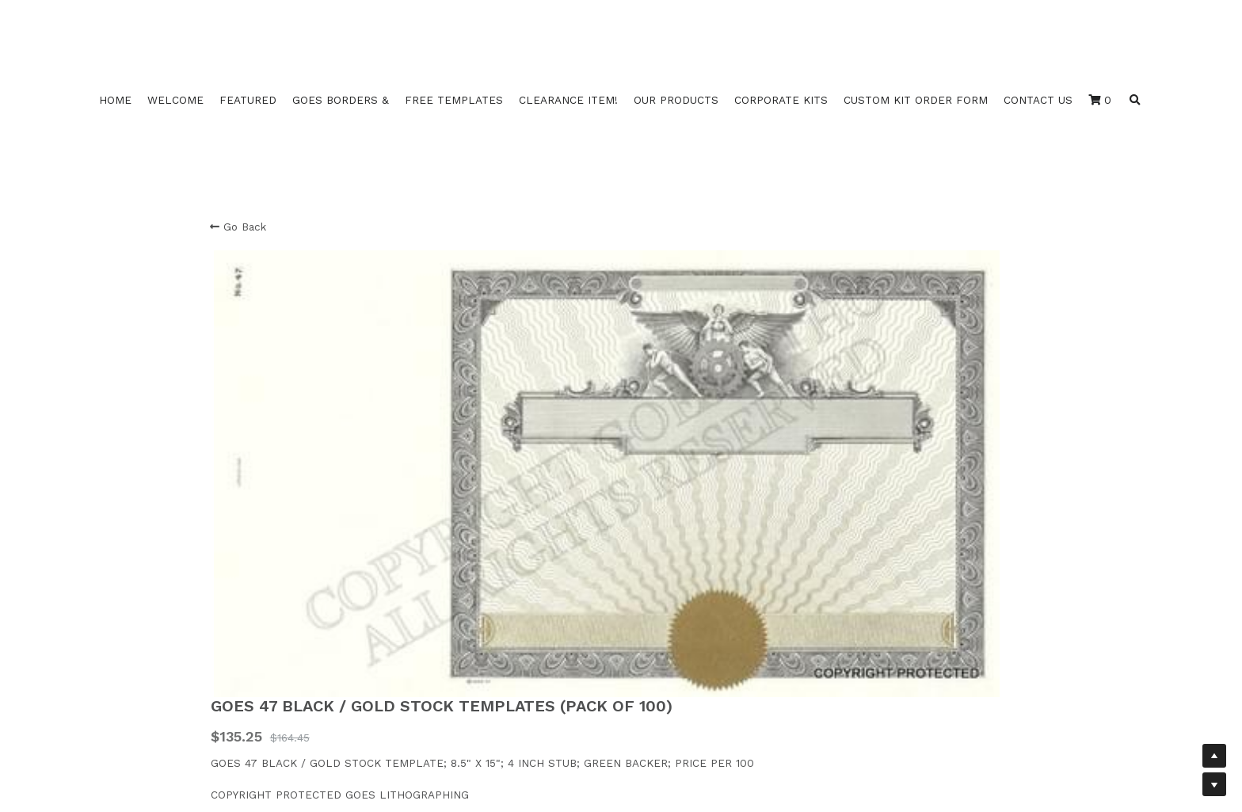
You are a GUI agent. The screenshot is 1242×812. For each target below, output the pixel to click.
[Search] (1135, 100)
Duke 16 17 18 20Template (279, 627)
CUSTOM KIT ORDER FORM (916, 99)
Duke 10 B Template (264, 675)
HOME (115, 99)
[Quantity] (873, 419)
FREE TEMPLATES (454, 99)
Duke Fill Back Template (275, 707)
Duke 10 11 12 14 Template (278, 643)
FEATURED (247, 99)
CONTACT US (1038, 99)
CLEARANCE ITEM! (568, 99)
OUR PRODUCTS (676, 99)
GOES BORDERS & (340, 99)
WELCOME (175, 99)
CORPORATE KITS (781, 99)
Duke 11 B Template (262, 691)
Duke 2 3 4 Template (266, 660)
